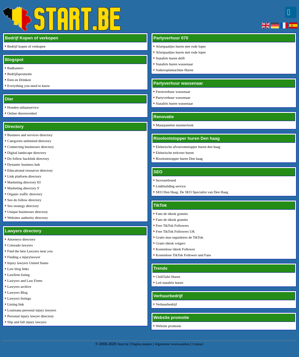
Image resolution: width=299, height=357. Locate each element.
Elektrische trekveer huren (175, 153)
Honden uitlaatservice (23, 107)
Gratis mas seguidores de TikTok (179, 237)
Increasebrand (166, 180)
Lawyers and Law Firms (24, 281)
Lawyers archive (19, 286)
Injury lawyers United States (28, 263)
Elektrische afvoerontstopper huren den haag (188, 147)
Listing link (15, 304)
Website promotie (168, 326)
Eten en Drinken (19, 80)
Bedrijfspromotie (19, 74)
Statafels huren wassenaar (174, 64)
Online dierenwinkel (22, 113)
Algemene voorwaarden (172, 344)
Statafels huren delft (170, 58)
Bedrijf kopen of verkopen (26, 46)
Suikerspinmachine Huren (174, 70)
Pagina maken (141, 344)
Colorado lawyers (20, 245)
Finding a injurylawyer (23, 257)
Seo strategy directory (23, 206)
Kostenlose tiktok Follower (175, 249)
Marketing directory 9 (23, 188)
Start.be (123, 344)
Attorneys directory (21, 239)
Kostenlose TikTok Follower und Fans (183, 255)
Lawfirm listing (18, 275)
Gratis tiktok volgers (170, 243)
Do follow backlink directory (28, 158)
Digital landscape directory (26, 153)
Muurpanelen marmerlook (174, 125)
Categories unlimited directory (29, 141)
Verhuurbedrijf (166, 304)
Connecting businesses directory (30, 147)
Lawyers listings (19, 298)
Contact (197, 344)
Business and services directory (29, 135)
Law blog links (18, 269)
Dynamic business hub (23, 164)
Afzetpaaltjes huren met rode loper (181, 46)
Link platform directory (24, 176)
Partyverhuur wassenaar (173, 97)
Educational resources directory (30, 170)
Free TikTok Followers (172, 225)
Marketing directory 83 (24, 182)
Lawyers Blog (17, 292)
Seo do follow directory (24, 200)
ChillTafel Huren (168, 277)
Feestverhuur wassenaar (173, 92)
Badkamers (15, 68)
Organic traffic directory (24, 194)
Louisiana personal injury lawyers (31, 310)
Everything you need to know (28, 86)
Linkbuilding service (171, 186)
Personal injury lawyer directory (30, 316)
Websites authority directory (27, 218)
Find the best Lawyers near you (29, 251)
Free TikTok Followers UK (175, 231)
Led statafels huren (169, 282)
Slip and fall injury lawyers (27, 322)
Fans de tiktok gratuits (172, 214)
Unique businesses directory (27, 212)
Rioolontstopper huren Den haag (179, 158)
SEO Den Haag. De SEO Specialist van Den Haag (192, 192)
